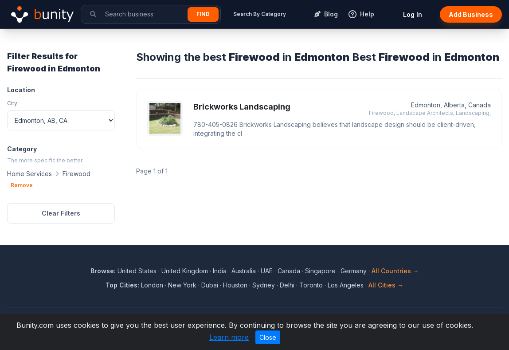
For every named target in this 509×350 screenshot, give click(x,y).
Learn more (229, 337)
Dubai (209, 285)
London (152, 285)
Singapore (320, 271)
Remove (22, 185)
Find (203, 14)
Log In (412, 14)
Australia (243, 271)
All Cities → (385, 285)
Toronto (311, 285)
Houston (235, 285)
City (12, 103)
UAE (267, 271)
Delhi (287, 285)
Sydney (263, 285)
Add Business (471, 14)
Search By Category (259, 14)
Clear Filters (61, 213)
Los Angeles (346, 285)
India (220, 271)
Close (267, 337)
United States (137, 271)
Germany (354, 271)
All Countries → (395, 271)
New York (182, 285)
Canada (289, 271)
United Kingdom (184, 271)
